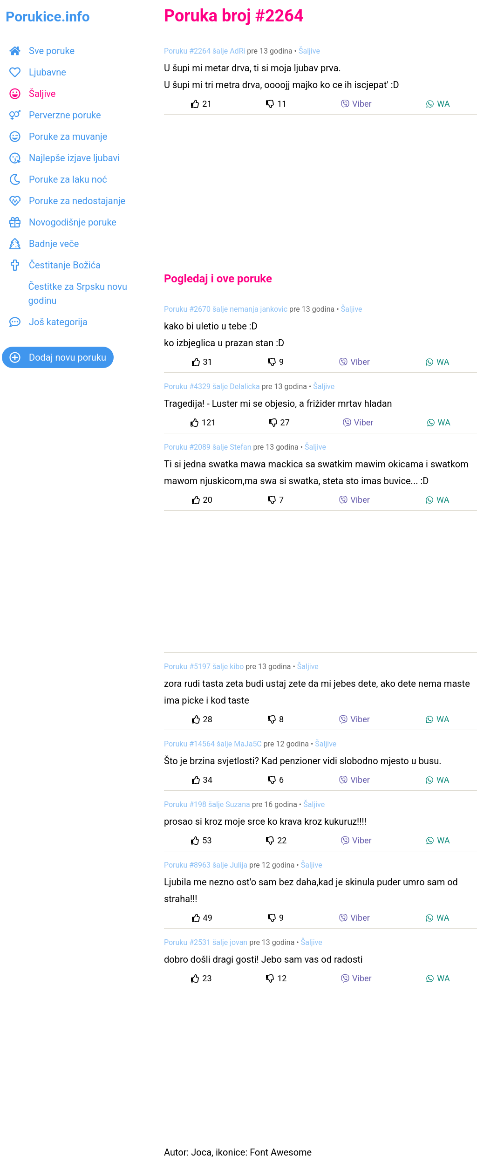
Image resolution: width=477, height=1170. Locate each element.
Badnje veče (44, 243)
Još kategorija (48, 322)
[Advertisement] (320, 185)
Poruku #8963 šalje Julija (205, 865)
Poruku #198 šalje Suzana (207, 804)
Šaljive (32, 93)
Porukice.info (48, 16)
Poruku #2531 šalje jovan (205, 942)
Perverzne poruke (55, 115)
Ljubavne (37, 72)
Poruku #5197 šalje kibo (204, 666)
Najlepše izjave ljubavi (64, 158)
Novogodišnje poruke (62, 222)
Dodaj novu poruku (57, 357)
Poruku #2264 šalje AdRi (204, 51)
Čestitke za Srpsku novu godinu (68, 293)
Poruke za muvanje (58, 136)
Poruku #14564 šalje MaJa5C (213, 743)
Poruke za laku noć (58, 179)
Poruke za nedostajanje (67, 200)
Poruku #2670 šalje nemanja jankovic (225, 309)
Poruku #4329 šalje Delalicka (212, 386)
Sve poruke (42, 50)
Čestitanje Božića (55, 265)
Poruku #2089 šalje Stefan (208, 447)
